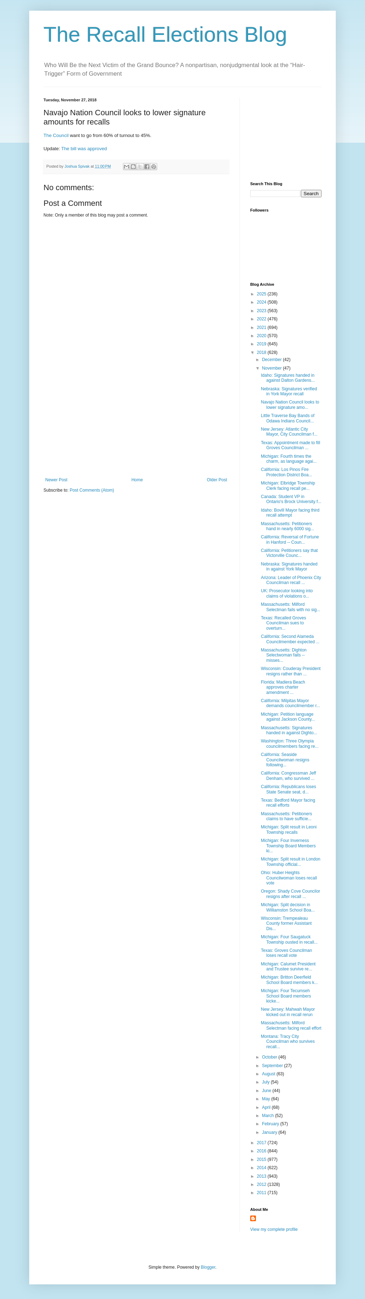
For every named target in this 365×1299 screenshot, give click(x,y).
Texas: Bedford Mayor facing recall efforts (288, 803)
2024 (262, 302)
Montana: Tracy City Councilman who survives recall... (288, 1041)
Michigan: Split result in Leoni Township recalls (289, 829)
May (266, 1098)
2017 (262, 1142)
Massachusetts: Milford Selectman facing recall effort (291, 1025)
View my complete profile (274, 1229)
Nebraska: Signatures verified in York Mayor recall (289, 391)
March (268, 1115)
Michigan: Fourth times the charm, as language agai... (289, 459)
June (267, 1090)
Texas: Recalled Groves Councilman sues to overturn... (283, 623)
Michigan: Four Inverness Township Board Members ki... (288, 845)
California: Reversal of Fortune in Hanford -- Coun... (290, 539)
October (270, 1057)
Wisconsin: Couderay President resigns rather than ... (290, 671)
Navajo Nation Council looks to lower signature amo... (290, 405)
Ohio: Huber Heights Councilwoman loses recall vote (289, 878)
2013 (262, 1176)
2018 (262, 352)
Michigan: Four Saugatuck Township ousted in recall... (289, 939)
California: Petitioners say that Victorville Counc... (289, 553)
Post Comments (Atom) (92, 490)
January (270, 1132)
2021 (262, 327)
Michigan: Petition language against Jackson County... (288, 717)
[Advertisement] (136, 423)
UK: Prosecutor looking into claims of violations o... (287, 593)
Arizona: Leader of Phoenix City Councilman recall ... (291, 580)
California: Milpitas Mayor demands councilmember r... (290, 703)
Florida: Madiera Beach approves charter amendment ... (283, 687)
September (273, 1065)
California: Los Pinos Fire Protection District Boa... (286, 472)
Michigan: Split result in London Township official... (290, 862)
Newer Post (56, 479)
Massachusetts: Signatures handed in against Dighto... (289, 730)
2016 (262, 1150)
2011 (262, 1192)
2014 (262, 1167)
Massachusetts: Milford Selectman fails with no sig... (290, 607)
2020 (262, 335)
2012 (262, 1184)
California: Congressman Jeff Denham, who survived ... (288, 776)
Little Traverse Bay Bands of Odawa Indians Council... (287, 418)
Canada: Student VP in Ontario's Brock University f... (291, 499)
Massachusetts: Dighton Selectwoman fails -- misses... (284, 655)
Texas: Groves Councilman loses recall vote (286, 953)
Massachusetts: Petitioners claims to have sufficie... (286, 816)
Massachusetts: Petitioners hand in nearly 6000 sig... (287, 526)
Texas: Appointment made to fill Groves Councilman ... (290, 445)
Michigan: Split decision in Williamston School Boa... (288, 907)
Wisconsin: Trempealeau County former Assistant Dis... (286, 923)
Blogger (208, 1267)
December (272, 359)
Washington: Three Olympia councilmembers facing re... (290, 744)
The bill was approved (84, 148)
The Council (55, 135)
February (271, 1123)
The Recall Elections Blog (165, 34)
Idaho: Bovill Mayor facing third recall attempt (290, 513)
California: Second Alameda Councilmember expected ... (290, 639)
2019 (262, 343)
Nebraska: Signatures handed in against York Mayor (289, 567)
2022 (262, 318)
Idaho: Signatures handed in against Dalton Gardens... (288, 378)
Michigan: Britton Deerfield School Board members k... (289, 980)
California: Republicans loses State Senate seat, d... (288, 789)
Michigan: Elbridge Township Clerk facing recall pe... (288, 486)
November (272, 368)
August (269, 1073)
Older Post (217, 479)
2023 (262, 310)
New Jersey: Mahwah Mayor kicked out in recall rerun (288, 1012)
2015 (262, 1159)
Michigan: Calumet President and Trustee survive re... (288, 966)
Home (137, 479)
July (266, 1082)
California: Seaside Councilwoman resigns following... (285, 759)
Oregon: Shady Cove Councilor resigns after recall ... (290, 894)
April (267, 1107)
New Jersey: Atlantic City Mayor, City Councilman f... (289, 432)
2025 (262, 293)
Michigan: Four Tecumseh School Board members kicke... (286, 996)
